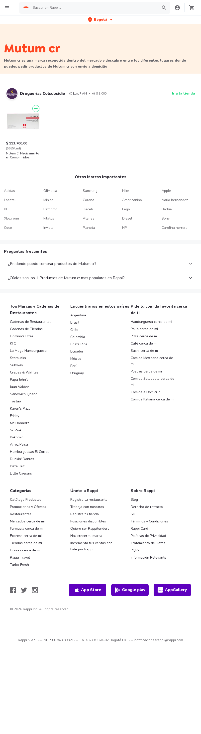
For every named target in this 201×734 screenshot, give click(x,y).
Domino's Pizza (21, 336)
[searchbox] (94, 8)
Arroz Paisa (19, 444)
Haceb (88, 209)
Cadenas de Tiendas (26, 329)
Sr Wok (16, 430)
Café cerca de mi (144, 343)
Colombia (77, 337)
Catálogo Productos (25, 499)
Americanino (132, 200)
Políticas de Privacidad (148, 535)
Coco (8, 227)
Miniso (48, 200)
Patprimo (50, 209)
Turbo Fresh (19, 564)
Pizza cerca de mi (144, 336)
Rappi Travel (20, 557)
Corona (88, 200)
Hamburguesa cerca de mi (151, 321)
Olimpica (50, 190)
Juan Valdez (19, 386)
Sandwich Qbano (23, 394)
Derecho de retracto (147, 506)
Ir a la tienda (183, 93)
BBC (7, 209)
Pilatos (48, 218)
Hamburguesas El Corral (29, 451)
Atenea (89, 218)
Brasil (74, 322)
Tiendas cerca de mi (26, 543)
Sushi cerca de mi (145, 350)
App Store (87, 590)
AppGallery (172, 590)
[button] (100, 19)
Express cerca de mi (26, 535)
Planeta (89, 227)
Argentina (78, 315)
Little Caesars (21, 473)
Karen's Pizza (20, 408)
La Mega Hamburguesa (28, 350)
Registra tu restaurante (88, 499)
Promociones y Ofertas (28, 506)
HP (124, 227)
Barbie (167, 209)
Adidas (9, 190)
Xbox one (11, 218)
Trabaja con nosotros (87, 506)
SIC (133, 514)
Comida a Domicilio (146, 392)
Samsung (90, 190)
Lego (126, 209)
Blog (134, 499)
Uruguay (77, 373)
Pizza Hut (17, 466)
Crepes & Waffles (24, 372)
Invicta (48, 227)
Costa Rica (78, 344)
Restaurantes (20, 514)
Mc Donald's (19, 423)
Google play (130, 590)
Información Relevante (148, 557)
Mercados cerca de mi (27, 521)
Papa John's (19, 379)
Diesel (127, 218)
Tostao (15, 401)
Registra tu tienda (84, 514)
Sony (166, 218)
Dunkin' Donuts (22, 459)
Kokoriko (16, 437)
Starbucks (18, 358)
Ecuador (76, 351)
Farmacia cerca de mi (26, 528)
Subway (16, 365)
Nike (125, 190)
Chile (74, 329)
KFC (13, 343)
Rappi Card (139, 528)
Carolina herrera (175, 227)
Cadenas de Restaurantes (30, 321)
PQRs (135, 550)
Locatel (10, 200)
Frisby (14, 415)
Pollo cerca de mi (144, 329)
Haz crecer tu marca (86, 535)
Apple (166, 190)
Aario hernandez (175, 200)
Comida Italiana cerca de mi (152, 399)
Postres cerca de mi (146, 371)
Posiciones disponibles (88, 521)
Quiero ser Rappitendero (89, 528)
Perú (74, 366)
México (75, 358)
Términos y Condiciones (149, 521)
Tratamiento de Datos (148, 543)
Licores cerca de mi (25, 550)
